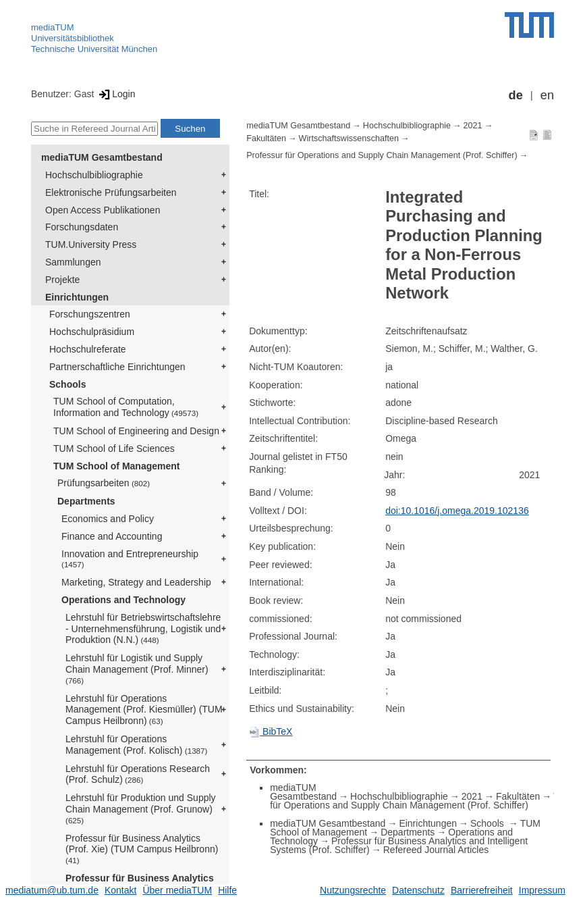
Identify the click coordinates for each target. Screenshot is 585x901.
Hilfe (227, 890)
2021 (473, 125)
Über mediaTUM (177, 890)
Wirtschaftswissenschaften (349, 138)
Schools (67, 384)
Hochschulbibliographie (94, 175)
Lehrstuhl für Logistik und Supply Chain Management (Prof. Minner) (136, 668)
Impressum (542, 890)
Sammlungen (73, 262)
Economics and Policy (107, 518)
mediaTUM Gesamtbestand (102, 157)
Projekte (62, 279)
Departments (86, 501)
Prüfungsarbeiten (103, 483)
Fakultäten (266, 138)
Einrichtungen (77, 297)
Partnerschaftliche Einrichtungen (117, 366)
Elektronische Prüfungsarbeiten (111, 192)
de (516, 95)
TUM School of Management (116, 466)
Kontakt (120, 890)
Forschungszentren (89, 314)
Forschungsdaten (81, 227)
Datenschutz (418, 890)
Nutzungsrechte (353, 890)
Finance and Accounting (111, 536)
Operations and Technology (123, 599)
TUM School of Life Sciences (114, 448)
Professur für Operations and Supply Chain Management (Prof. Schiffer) (382, 155)
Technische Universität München (94, 49)
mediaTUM (52, 27)
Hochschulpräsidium (91, 331)
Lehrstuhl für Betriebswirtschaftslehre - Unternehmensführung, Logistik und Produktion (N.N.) (143, 629)
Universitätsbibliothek (72, 38)
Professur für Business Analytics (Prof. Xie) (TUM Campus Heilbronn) (143, 849)
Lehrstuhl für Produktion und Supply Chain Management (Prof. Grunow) (140, 808)
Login (115, 93)
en (547, 95)
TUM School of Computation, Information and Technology (125, 407)
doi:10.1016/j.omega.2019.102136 (457, 510)
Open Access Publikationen (102, 210)
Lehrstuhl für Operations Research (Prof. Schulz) (137, 774)
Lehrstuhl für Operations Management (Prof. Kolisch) (136, 744)
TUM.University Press (90, 244)
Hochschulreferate (87, 349)
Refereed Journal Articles (436, 849)
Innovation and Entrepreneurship (129, 558)
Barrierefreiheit (482, 890)
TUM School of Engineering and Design (136, 431)
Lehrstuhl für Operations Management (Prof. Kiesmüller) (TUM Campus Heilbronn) (144, 710)
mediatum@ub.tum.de (52, 890)
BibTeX (270, 731)
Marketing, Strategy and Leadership (136, 582)
